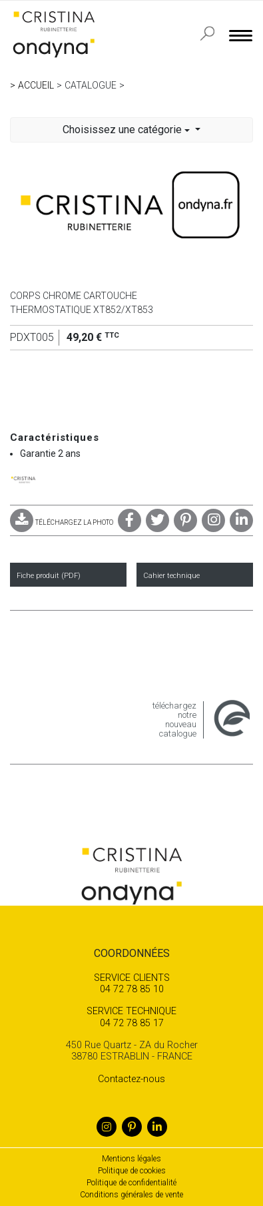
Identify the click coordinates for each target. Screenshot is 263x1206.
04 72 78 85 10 (131, 983)
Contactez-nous (131, 1079)
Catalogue (91, 85)
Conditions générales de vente (131, 1194)
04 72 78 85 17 (131, 1017)
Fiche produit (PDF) (49, 575)
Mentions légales (131, 1158)
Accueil (36, 85)
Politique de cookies (132, 1170)
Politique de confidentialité (131, 1182)
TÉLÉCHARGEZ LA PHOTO (61, 522)
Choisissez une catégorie (127, 129)
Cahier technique (171, 575)
